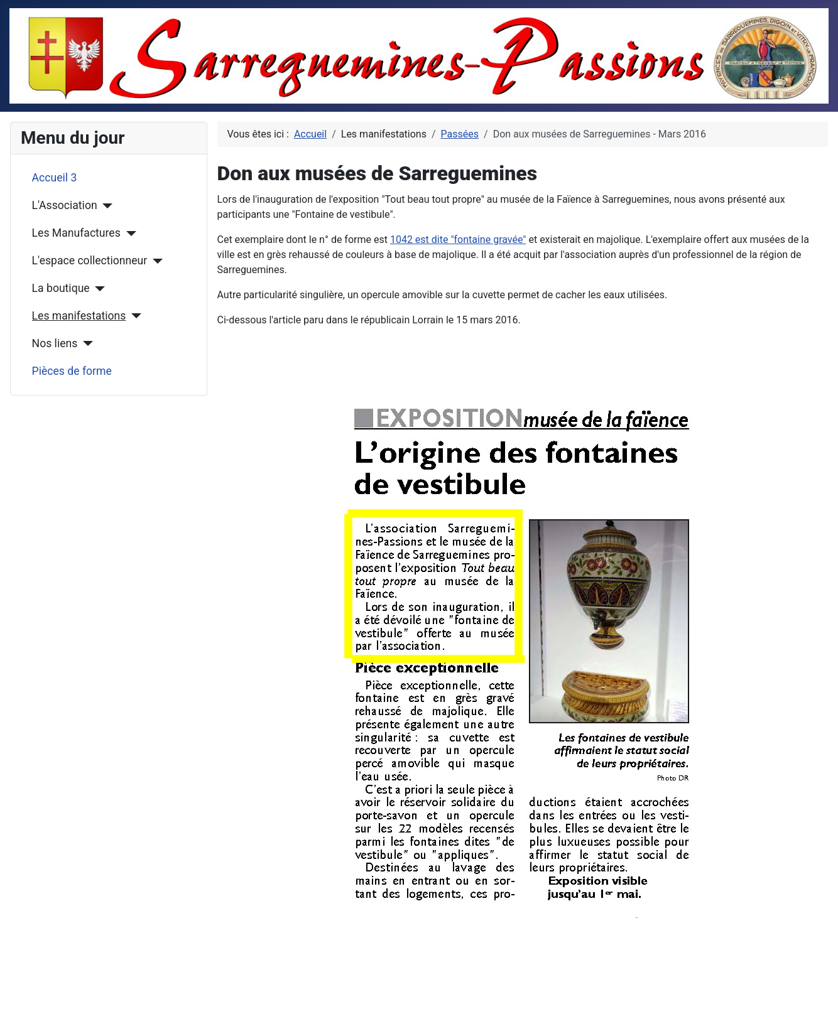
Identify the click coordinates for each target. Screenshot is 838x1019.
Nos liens (55, 343)
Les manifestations (79, 316)
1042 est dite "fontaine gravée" (458, 239)
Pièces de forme (72, 371)
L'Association (64, 205)
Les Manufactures (76, 233)
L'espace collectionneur (90, 260)
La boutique (61, 288)
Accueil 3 (54, 177)
